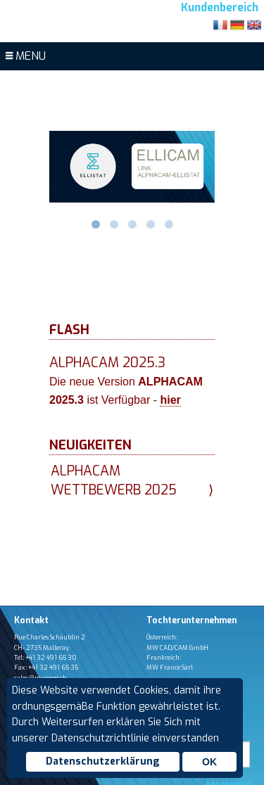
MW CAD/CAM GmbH (177, 648)
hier (170, 400)
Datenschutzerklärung (103, 761)
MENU (26, 56)
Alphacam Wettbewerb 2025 (132, 481)
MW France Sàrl (169, 667)
